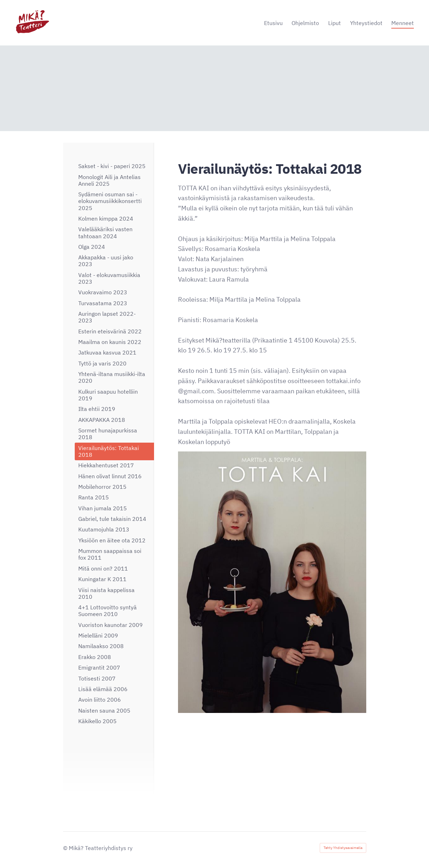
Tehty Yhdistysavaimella (343, 847)
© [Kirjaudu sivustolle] (66, 847)
